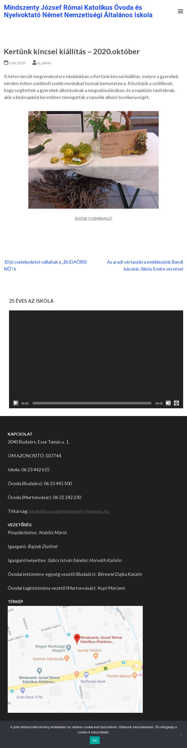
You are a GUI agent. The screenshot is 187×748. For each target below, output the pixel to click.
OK (94, 740)
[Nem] (180, 734)
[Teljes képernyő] (176, 403)
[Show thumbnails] (93, 218)
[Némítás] (168, 403)
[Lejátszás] (15, 403)
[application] (96, 359)
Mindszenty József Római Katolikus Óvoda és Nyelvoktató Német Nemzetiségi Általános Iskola (78, 11)
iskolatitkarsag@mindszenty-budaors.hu (69, 511)
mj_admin (44, 63)
